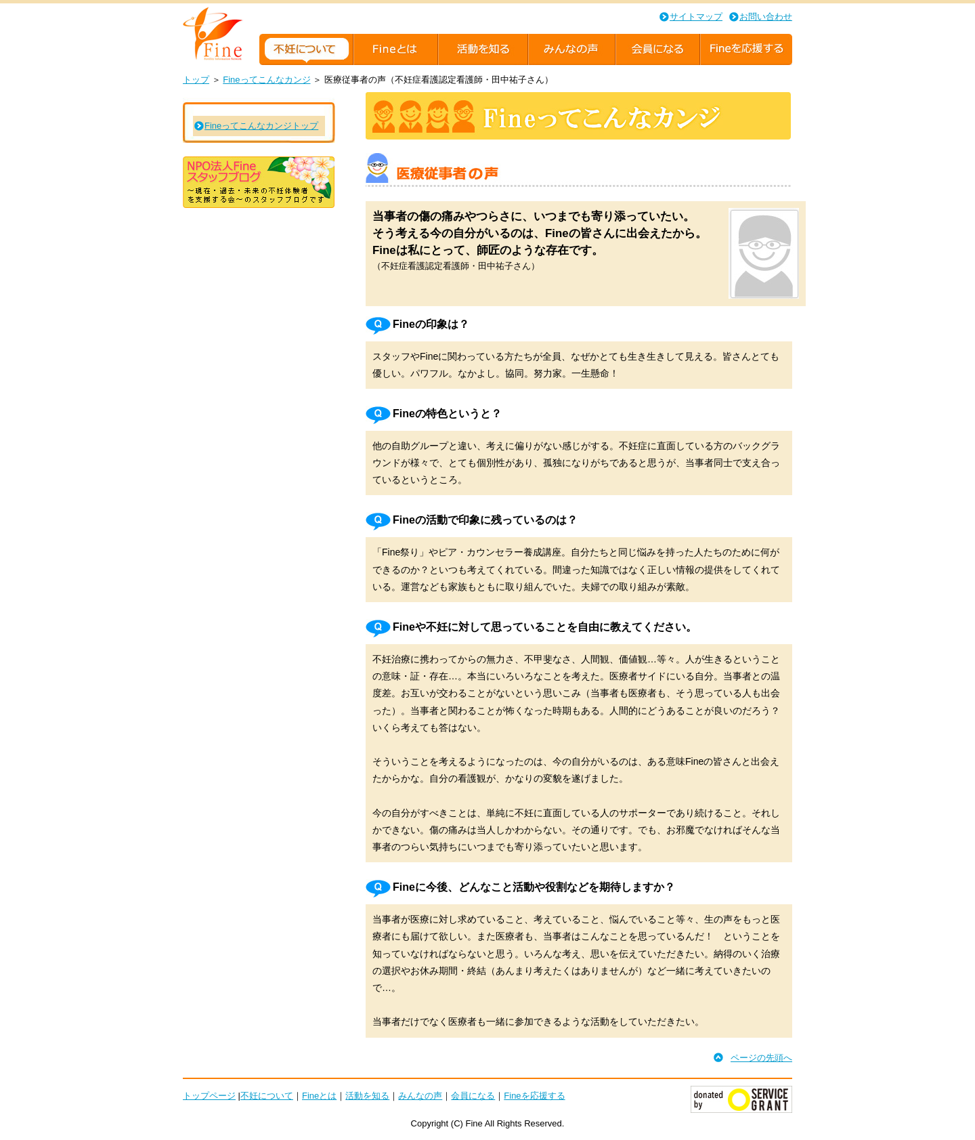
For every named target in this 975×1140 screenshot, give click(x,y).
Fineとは (319, 1096)
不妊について (266, 1096)
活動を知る (367, 1096)
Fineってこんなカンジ (266, 80)
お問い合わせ (765, 17)
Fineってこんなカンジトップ (261, 126)
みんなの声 (420, 1096)
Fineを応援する (534, 1096)
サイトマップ (696, 17)
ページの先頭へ (761, 1058)
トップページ (209, 1096)
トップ (196, 80)
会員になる (473, 1096)
